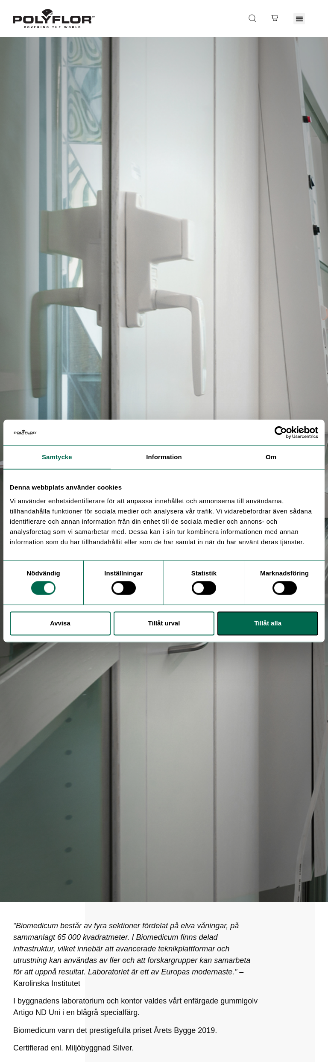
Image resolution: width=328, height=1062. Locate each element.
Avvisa (60, 623)
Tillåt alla (267, 623)
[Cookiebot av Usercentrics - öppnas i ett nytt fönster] (280, 432)
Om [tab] (271, 457)
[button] (299, 18)
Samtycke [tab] (57, 457)
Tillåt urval (164, 623)
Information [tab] (164, 457)
